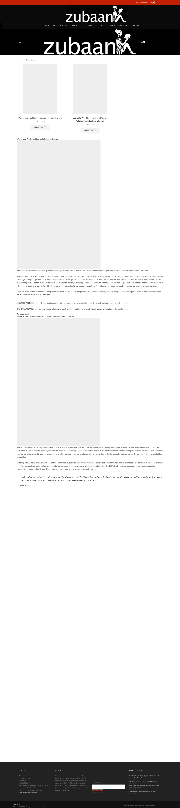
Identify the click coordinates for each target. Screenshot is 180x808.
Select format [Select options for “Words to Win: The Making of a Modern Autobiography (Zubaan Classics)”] (90, 130)
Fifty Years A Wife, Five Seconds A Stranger (142, 782)
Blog (102, 26)
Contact (136, 26)
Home (46, 26)
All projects (89, 26)
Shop (75, 26)
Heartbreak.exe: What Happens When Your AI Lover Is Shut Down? (143, 777)
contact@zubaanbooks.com (28, 793)
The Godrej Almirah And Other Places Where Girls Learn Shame (143, 787)
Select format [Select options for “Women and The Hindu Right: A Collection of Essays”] (40, 127)
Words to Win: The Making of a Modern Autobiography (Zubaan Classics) (90, 119)
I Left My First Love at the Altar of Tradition (142, 792)
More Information (118, 26)
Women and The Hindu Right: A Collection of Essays (40, 118)
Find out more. (67, 790)
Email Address (97, 783)
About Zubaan (61, 26)
